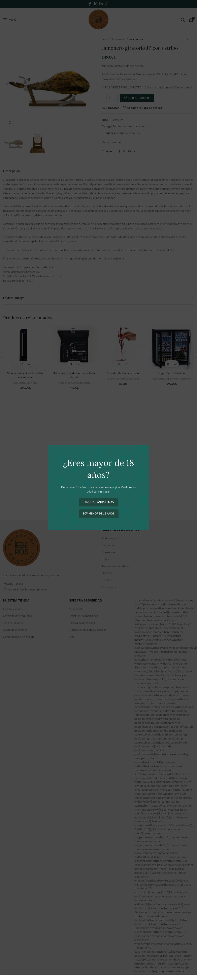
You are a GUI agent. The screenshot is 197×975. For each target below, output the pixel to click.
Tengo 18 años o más (98, 502)
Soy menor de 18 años (98, 513)
